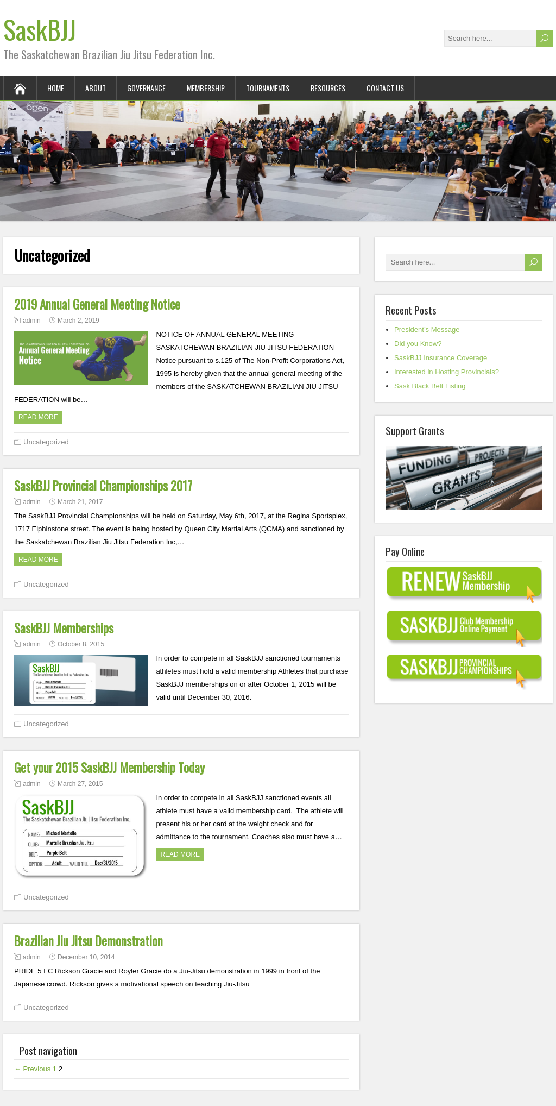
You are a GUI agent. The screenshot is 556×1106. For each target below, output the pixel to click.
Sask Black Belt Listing (430, 386)
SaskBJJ (39, 29)
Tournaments (267, 87)
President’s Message (426, 329)
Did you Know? (417, 344)
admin (32, 320)
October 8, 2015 (81, 644)
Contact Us (385, 87)
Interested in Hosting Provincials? (446, 372)
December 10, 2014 (86, 957)
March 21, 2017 (80, 502)
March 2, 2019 (78, 320)
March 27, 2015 (80, 784)
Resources (328, 87)
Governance (146, 87)
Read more (38, 417)
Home (55, 87)
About (95, 87)
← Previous (32, 1069)
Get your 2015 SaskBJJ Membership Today (109, 767)
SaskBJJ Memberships (63, 628)
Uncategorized (46, 442)
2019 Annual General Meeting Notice (97, 304)
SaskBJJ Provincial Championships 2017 (103, 485)
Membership (206, 87)
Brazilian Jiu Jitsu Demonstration (88, 941)
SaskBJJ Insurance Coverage (440, 358)
